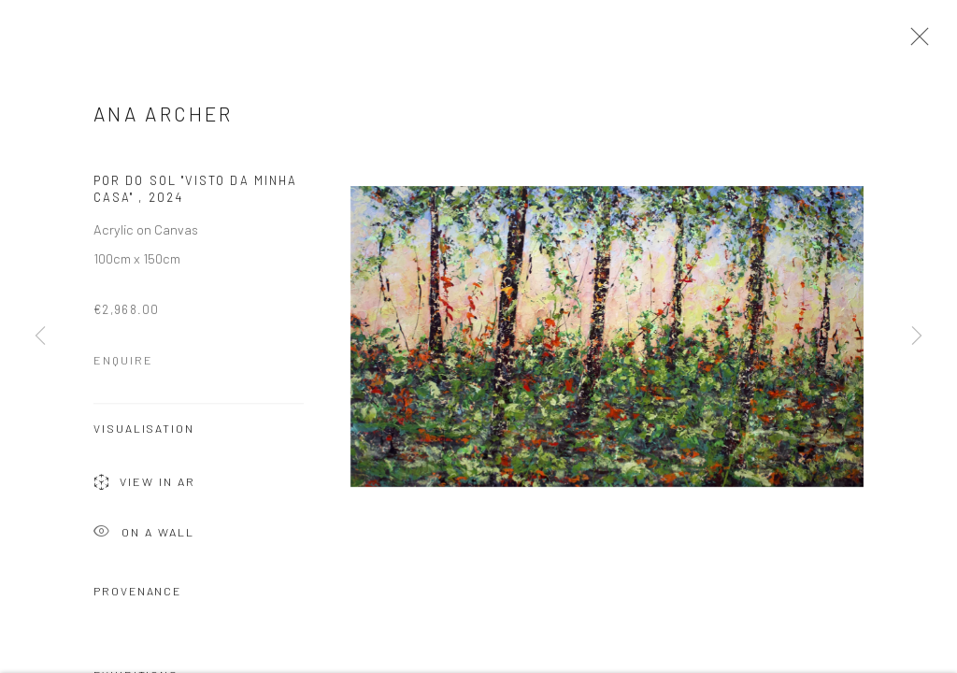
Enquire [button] (123, 363)
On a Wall (143, 537)
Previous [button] (40, 336)
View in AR (144, 487)
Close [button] (915, 42)
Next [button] (917, 336)
